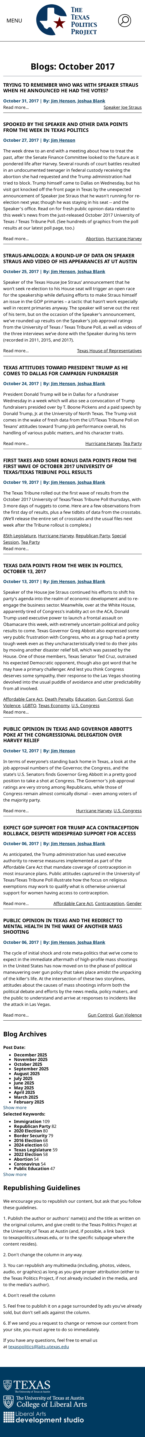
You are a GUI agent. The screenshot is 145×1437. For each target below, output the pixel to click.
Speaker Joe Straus (123, 107)
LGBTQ (29, 705)
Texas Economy (53, 705)
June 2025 (24, 1083)
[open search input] (124, 20)
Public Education (32, 1168)
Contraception (109, 903)
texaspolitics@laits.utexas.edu (38, 1347)
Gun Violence (128, 1015)
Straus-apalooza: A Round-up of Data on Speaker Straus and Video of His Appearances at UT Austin (70, 258)
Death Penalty (59, 699)
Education (85, 699)
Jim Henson (63, 101)
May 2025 (24, 1088)
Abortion (95, 239)
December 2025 (30, 1055)
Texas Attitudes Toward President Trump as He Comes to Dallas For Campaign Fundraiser (65, 370)
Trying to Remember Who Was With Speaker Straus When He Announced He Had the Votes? (70, 88)
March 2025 (26, 1097)
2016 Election (28, 1140)
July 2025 (23, 1078)
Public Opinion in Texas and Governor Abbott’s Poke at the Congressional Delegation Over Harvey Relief (67, 735)
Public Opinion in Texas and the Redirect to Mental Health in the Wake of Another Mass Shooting (62, 926)
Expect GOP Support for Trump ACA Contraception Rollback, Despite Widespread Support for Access (71, 830)
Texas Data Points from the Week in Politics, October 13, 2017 (63, 568)
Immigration (28, 1121)
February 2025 (29, 1102)
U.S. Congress (85, 705)
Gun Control (110, 699)
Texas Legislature (33, 1150)
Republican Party (93, 536)
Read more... (16, 107)
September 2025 (31, 1069)
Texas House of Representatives (109, 351)
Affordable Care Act (23, 699)
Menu (14, 20)
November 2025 (31, 1059)
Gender (134, 903)
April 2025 (24, 1092)
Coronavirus (27, 1164)
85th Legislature (19, 536)
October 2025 (28, 1064)
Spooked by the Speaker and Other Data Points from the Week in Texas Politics (65, 127)
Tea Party (132, 443)
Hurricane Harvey (124, 239)
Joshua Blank (91, 101)
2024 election (28, 1145)
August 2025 (27, 1073)
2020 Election (28, 1131)
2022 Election (28, 1154)
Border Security (31, 1136)
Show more (15, 1107)
